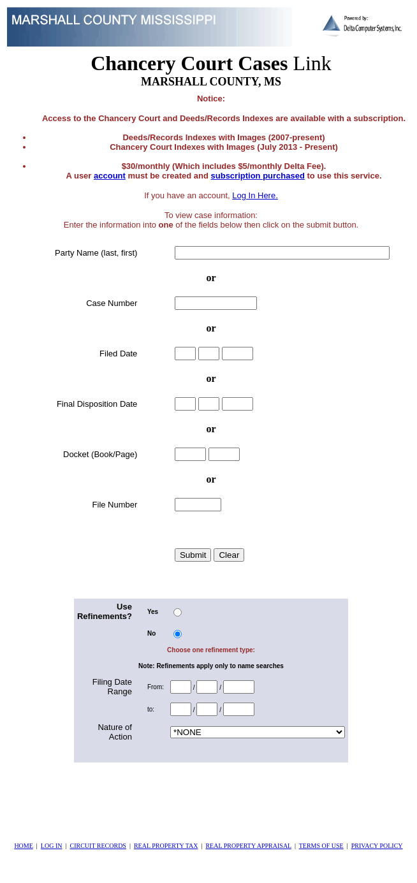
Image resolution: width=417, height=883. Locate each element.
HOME (23, 845)
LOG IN (51, 845)
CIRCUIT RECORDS (98, 845)
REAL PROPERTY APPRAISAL (248, 845)
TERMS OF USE (321, 845)
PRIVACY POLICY (377, 845)
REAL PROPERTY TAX (166, 845)
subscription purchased (258, 175)
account (110, 175)
